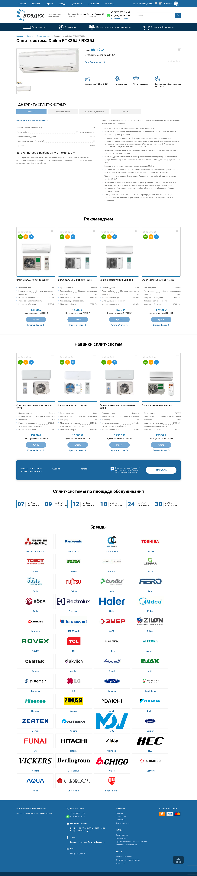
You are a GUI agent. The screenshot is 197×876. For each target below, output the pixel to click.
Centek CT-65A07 (165, 280)
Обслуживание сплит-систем (128, 860)
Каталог (22, 3)
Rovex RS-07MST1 (166, 405)
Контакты (109, 3)
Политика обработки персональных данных (34, 813)
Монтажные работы (124, 857)
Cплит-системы (43, 36)
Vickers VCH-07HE (83, 280)
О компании (93, 3)
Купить (36, 319)
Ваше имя (56, 469)
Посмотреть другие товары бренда (31, 120)
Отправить (161, 470)
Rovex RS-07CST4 (40, 280)
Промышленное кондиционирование (131, 841)
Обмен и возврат (123, 823)
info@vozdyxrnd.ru (77, 854)
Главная (19, 36)
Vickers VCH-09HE (124, 280)
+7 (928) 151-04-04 (120, 15)
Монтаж (36, 3)
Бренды (62, 3)
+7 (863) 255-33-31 (120, 12)
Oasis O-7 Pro (80, 405)
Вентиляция (121, 838)
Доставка (77, 3)
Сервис (49, 3)
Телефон (84, 469)
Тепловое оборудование (126, 845)
